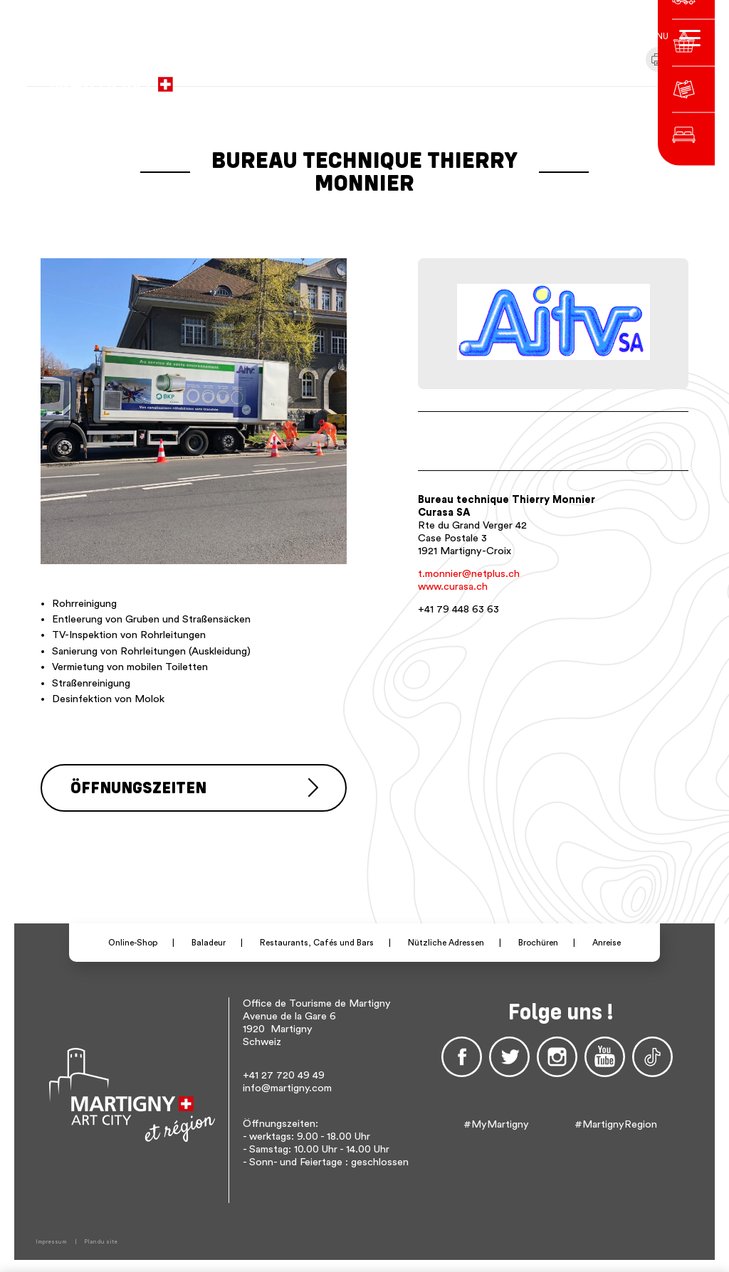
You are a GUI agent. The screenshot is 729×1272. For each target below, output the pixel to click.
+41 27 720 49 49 (284, 1073)
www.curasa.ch (453, 586)
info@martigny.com (287, 1086)
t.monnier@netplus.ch (469, 573)
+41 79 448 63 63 (458, 609)
